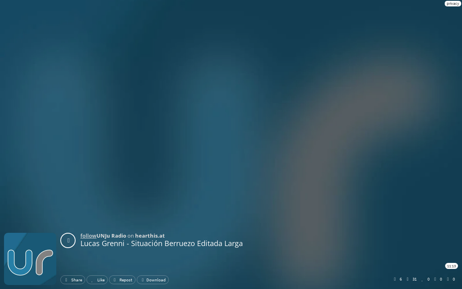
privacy (453, 3)
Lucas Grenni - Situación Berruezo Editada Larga (161, 243)
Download (153, 280)
